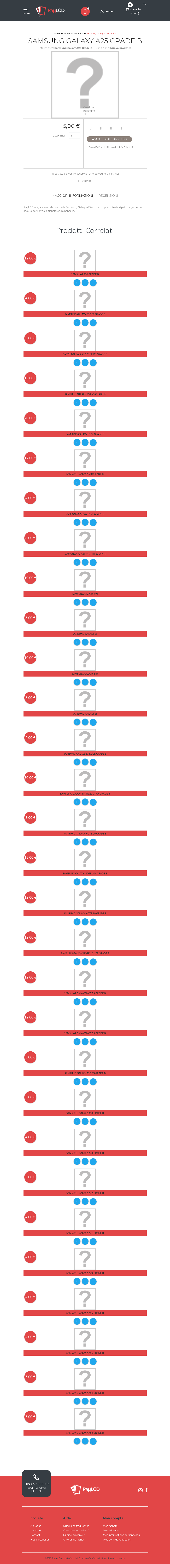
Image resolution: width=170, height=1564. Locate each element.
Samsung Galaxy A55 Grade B (85, 1352)
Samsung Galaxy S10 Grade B (85, 473)
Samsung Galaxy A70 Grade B (85, 1272)
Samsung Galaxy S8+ (85, 673)
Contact (35, 1535)
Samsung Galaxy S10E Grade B (85, 513)
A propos (36, 1525)
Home (57, 33)
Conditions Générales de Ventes (93, 1558)
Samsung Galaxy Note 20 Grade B (85, 833)
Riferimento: (46, 48)
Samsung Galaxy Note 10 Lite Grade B (85, 953)
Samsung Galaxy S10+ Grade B (85, 434)
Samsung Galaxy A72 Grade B (85, 1193)
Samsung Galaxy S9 (85, 633)
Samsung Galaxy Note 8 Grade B (85, 1033)
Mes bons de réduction (117, 1539)
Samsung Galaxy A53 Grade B (85, 1432)
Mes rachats (110, 1525)
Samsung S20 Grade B (85, 274)
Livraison (36, 1530)
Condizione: (103, 48)
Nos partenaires (40, 1539)
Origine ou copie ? (74, 1535)
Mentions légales (117, 1558)
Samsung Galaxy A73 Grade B (85, 1153)
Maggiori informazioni (72, 196)
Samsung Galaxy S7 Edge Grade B (85, 753)
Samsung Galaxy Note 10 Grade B (85, 913)
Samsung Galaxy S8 (85, 713)
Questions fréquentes (76, 1525)
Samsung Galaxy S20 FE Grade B (85, 314)
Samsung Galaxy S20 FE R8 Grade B (85, 354)
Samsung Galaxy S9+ (85, 593)
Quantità (59, 135)
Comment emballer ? (76, 1530)
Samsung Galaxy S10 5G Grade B (85, 394)
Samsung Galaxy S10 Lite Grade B (85, 553)
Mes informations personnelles (121, 1535)
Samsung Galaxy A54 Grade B (85, 1392)
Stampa (86, 180)
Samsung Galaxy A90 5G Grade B (85, 1073)
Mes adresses (111, 1530)
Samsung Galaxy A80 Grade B (85, 1113)
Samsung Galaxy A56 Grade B (85, 1312)
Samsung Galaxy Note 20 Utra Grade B (85, 793)
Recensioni (108, 196)
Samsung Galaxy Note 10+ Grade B (85, 873)
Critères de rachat (73, 1539)
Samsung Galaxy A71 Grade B (85, 1232)
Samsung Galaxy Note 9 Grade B (85, 993)
